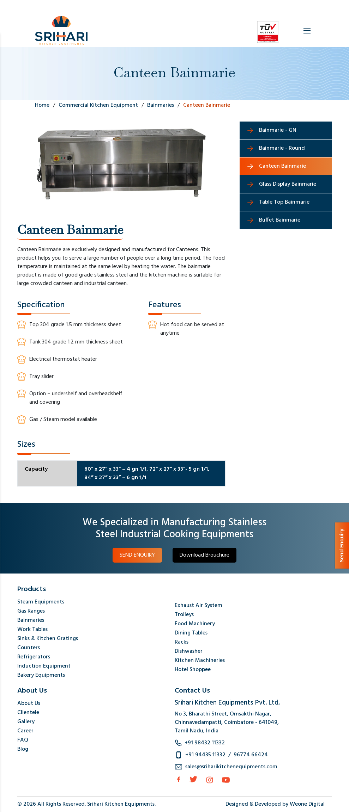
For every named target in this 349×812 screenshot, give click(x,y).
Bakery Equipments (41, 675)
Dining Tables (191, 633)
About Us (28, 703)
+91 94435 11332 (205, 755)
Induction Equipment (44, 666)
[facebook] (178, 779)
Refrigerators (33, 657)
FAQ (22, 740)
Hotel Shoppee (193, 669)
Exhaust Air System (198, 605)
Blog (22, 749)
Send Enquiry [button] (342, 545)
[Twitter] (193, 779)
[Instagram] (209, 780)
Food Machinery (195, 623)
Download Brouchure (204, 555)
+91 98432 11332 (205, 743)
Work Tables (32, 629)
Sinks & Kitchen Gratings (47, 638)
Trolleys (184, 614)
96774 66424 (251, 755)
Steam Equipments (40, 602)
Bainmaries (30, 620)
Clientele (28, 712)
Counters (28, 647)
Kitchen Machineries (200, 660)
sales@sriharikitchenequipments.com (231, 766)
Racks (181, 642)
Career (25, 731)
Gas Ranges (31, 611)
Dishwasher (189, 651)
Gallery (26, 721)
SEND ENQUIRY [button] (137, 555)
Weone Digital (307, 804)
